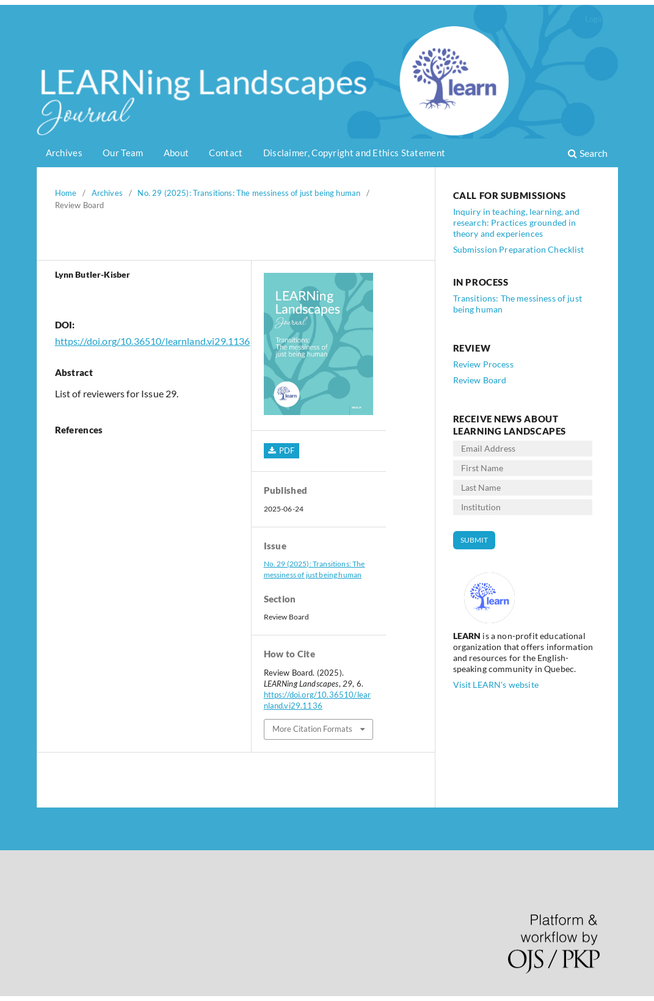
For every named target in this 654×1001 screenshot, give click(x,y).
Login (595, 19)
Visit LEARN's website (496, 684)
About (176, 152)
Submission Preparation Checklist (518, 249)
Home (66, 193)
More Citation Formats (312, 729)
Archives (64, 152)
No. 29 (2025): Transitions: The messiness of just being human (248, 193)
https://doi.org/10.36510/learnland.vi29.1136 (152, 341)
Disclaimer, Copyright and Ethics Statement (354, 152)
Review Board (480, 380)
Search (588, 153)
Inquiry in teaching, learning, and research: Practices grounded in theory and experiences (516, 222)
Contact (225, 152)
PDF (286, 450)
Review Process (483, 364)
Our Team (123, 152)
